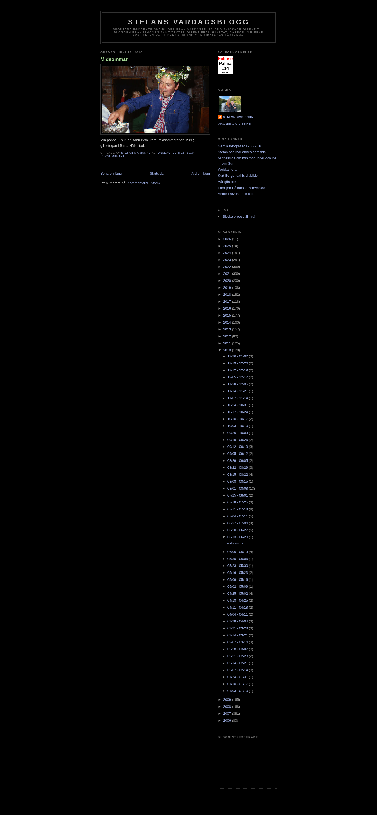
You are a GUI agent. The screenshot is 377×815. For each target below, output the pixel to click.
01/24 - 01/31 (238, 677)
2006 (227, 720)
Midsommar (114, 59)
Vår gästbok (227, 182)
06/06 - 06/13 (238, 552)
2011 (227, 343)
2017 (227, 301)
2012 (227, 336)
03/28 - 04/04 (238, 621)
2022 (227, 267)
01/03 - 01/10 (238, 691)
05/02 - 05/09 (238, 587)
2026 (227, 239)
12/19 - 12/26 (238, 363)
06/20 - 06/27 (238, 530)
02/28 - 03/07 (238, 649)
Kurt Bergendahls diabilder (238, 176)
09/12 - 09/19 (238, 447)
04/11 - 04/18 (238, 607)
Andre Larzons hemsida (236, 194)
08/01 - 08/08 (238, 488)
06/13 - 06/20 (238, 537)
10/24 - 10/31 (238, 405)
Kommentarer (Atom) (143, 183)
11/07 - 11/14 (238, 398)
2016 (227, 308)
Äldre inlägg (200, 173)
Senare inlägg (111, 173)
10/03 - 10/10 (238, 426)
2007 (227, 714)
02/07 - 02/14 (238, 670)
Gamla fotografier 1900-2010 (240, 146)
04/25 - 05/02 (238, 593)
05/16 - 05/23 (238, 573)
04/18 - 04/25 (238, 600)
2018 (227, 295)
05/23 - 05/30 (238, 566)
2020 (227, 281)
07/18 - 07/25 (238, 502)
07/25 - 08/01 (238, 495)
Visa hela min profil (235, 124)
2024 (227, 253)
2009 (227, 700)
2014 (227, 322)
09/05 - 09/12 (238, 454)
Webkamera (227, 169)
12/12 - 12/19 (238, 370)
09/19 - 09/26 (238, 440)
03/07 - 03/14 (238, 642)
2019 (227, 288)
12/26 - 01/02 (238, 356)
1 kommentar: (114, 156)
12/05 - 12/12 (238, 377)
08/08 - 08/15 (238, 481)
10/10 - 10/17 (238, 419)
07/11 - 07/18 (238, 509)
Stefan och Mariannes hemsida (242, 152)
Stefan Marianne (238, 116)
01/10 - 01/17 (238, 684)
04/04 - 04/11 (238, 614)
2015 (227, 315)
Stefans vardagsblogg (189, 22)
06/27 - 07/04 (238, 523)
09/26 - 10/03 (238, 433)
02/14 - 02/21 (238, 663)
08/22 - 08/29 (238, 468)
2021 (227, 274)
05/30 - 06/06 (238, 559)
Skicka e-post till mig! (239, 216)
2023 (227, 260)
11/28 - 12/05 (238, 384)
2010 (227, 350)
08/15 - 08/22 (238, 474)
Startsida (156, 173)
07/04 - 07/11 (238, 516)
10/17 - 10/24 (238, 412)
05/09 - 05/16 (238, 580)
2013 (227, 329)
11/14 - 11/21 (238, 391)
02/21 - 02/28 (238, 656)
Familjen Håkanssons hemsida (241, 188)
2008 (227, 707)
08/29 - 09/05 (238, 461)
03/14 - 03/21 (238, 635)
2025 (227, 246)
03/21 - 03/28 (238, 628)
